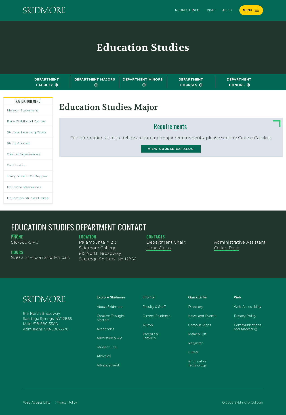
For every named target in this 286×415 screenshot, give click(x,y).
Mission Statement (22, 110)
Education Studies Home (28, 198)
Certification (17, 165)
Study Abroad (18, 143)
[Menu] (251, 10)
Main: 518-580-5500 (40, 324)
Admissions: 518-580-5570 (46, 329)
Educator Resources (24, 187)
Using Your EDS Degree (27, 176)
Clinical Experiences (23, 154)
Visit (211, 10)
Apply (227, 10)
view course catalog (171, 149)
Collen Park (226, 247)
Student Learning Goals (26, 132)
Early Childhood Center (26, 121)
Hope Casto (158, 247)
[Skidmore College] (44, 10)
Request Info (187, 10)
